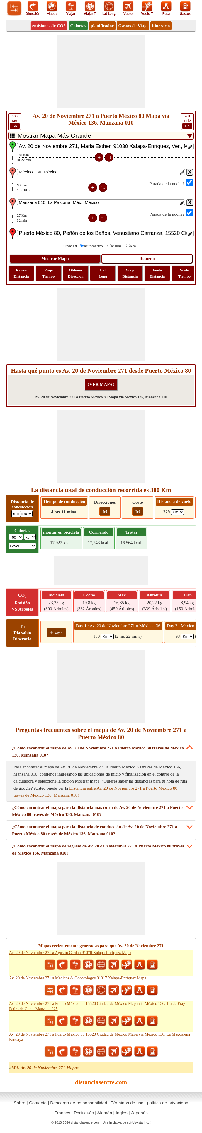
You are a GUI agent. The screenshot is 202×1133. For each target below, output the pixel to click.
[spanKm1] (107, 636)
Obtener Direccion (75, 273)
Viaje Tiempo (48, 273)
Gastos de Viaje (132, 25)
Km (15, 121)
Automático (93, 246)
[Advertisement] (101, 71)
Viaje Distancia (130, 273)
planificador (102, 25)
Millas (116, 246)
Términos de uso (127, 1102)
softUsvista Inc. (138, 1122)
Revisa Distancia (21, 273)
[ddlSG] (22, 546)
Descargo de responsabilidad (78, 1102)
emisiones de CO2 (49, 25)
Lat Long (103, 273)
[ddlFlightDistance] (177, 512)
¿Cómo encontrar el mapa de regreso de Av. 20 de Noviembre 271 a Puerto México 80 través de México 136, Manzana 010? (98, 849)
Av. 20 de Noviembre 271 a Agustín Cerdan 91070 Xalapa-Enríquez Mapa (70, 952)
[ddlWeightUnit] (30, 537)
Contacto (38, 1102)
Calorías (78, 25)
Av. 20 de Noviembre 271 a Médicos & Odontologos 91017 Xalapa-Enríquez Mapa (77, 978)
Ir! (105, 511)
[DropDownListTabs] (101, 136)
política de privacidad (167, 1102)
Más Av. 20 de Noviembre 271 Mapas (45, 1067)
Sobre (20, 1102)
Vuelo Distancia (157, 273)
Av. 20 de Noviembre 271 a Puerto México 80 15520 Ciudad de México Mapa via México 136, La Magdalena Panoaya (99, 1037)
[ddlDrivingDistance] (26, 514)
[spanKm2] (187, 636)
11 (187, 121)
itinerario (161, 25)
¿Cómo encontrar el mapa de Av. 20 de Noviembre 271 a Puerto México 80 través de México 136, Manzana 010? (98, 751)
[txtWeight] (16, 537)
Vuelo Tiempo (184, 273)
